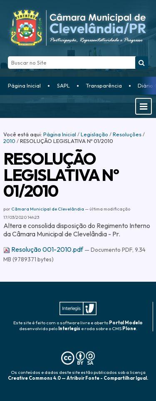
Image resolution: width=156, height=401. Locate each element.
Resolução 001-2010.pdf (43, 249)
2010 (9, 141)
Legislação (94, 134)
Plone (129, 328)
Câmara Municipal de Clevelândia (47, 209)
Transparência (104, 85)
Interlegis (69, 328)
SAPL (63, 85)
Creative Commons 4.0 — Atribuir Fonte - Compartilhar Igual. (78, 378)
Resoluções (127, 134)
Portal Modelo (126, 323)
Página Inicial (24, 85)
